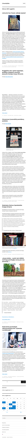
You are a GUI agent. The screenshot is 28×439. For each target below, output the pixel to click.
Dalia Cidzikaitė (8, 123)
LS (2, 65)
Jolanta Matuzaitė (7, 66)
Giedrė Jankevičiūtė (21, 200)
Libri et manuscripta (6, 425)
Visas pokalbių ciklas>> (6, 319)
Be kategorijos (14, 376)
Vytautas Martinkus (5, 322)
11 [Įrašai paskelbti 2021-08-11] (10, 404)
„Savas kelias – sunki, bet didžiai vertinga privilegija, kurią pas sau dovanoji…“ (13, 259)
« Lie (7, 412)
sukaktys (20, 115)
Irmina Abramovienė (9, 76)
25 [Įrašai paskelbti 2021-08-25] (10, 408)
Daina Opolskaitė (17, 254)
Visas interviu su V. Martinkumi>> (8, 316)
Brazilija (19, 65)
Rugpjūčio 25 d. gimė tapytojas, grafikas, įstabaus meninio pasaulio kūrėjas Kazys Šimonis (12, 72)
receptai (12, 201)
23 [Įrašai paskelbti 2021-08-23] (3, 408)
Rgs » (21, 412)
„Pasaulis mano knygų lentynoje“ (8, 353)
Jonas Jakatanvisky (13, 66)
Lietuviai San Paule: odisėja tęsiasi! (14, 13)
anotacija (13, 254)
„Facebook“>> (15, 248)
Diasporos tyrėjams (14, 65)
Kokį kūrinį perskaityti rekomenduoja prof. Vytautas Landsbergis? (12, 328)
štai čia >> (10, 251)
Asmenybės (9, 65)
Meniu (24, 3)
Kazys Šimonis (16, 115)
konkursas (22, 254)
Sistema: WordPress (10, 437)
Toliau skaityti (4, 374)
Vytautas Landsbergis (8, 377)
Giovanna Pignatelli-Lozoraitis (6, 201)
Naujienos (4, 422)
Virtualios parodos (5, 429)
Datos (12, 115)
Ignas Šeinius (22, 376)
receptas (15, 201)
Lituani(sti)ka (5, 3)
